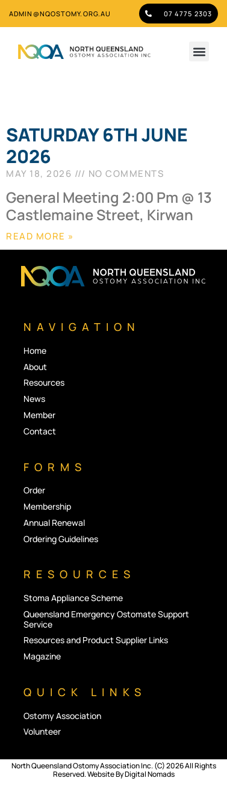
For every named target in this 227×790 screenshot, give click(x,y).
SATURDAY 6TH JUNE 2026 (97, 145)
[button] (199, 51)
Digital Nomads (150, 774)
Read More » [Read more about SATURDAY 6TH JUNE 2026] (40, 236)
